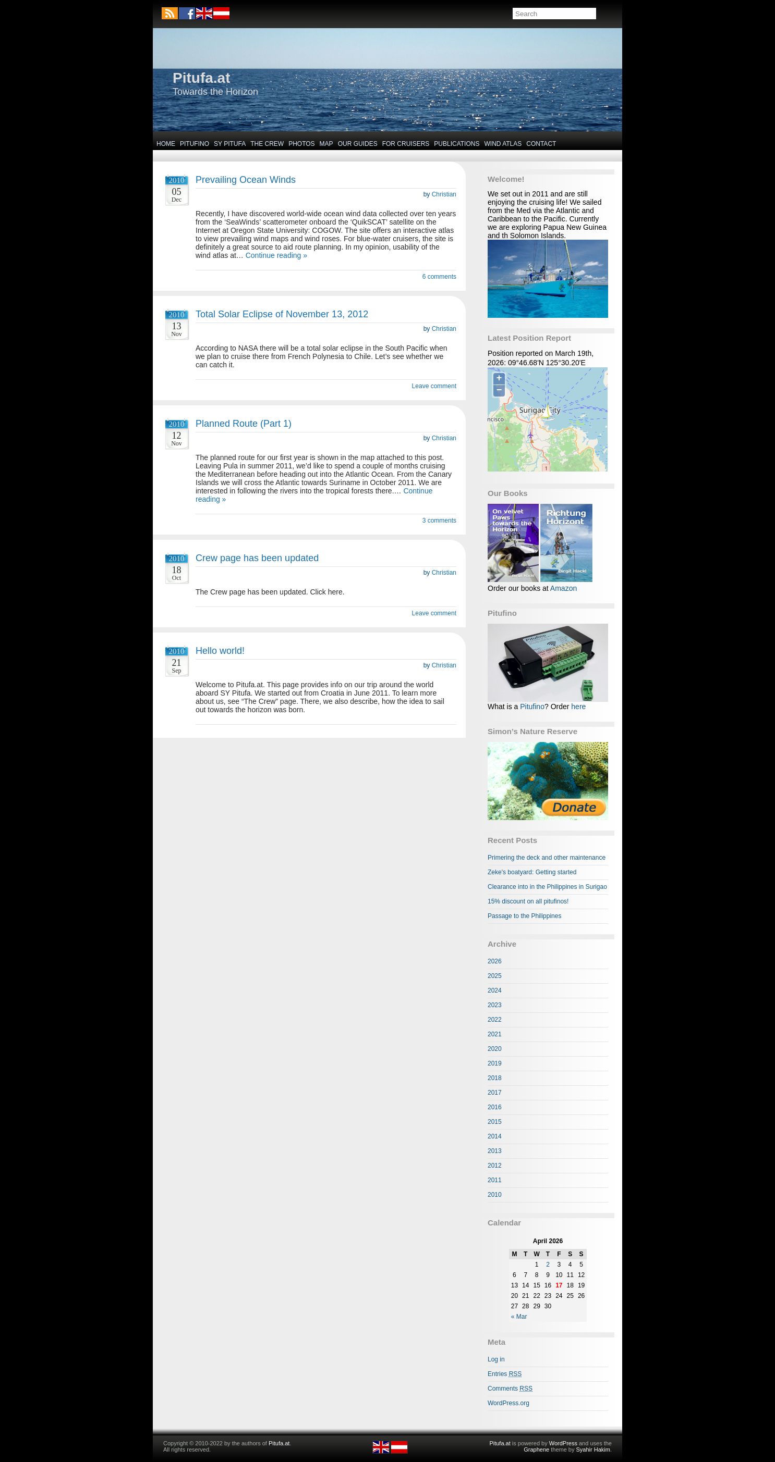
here (578, 706)
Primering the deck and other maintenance (547, 857)
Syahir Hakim (593, 1449)
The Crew (267, 143)
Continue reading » (276, 255)
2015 (495, 1121)
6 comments (439, 276)
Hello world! (220, 651)
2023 (495, 1005)
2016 (495, 1107)
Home (165, 143)
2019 (495, 1063)
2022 (495, 1019)
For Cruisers (406, 143)
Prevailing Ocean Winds (246, 180)
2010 (495, 1194)
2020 (495, 1048)
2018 (495, 1078)
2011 (495, 1180)
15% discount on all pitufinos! (528, 901)
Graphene (536, 1449)
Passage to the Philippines (524, 916)
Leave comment (434, 386)
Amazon (563, 588)
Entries (505, 1374)
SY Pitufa (230, 143)
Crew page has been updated (257, 558)
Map (326, 143)
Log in (496, 1359)
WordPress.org (508, 1403)
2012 (495, 1165)
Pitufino (194, 143)
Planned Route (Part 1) (244, 423)
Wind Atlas (503, 143)
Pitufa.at (201, 78)
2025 (495, 976)
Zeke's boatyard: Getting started (532, 872)
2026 (495, 961)
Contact (541, 143)
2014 (495, 1136)
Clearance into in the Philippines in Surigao (547, 886)
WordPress (563, 1443)
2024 (495, 990)
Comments (510, 1388)
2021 (495, 1034)
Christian (444, 194)
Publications (456, 143)
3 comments (439, 520)
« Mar (519, 1316)
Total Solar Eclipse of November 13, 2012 (282, 314)
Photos (301, 143)
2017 (495, 1092)
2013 (495, 1151)
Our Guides (358, 143)
